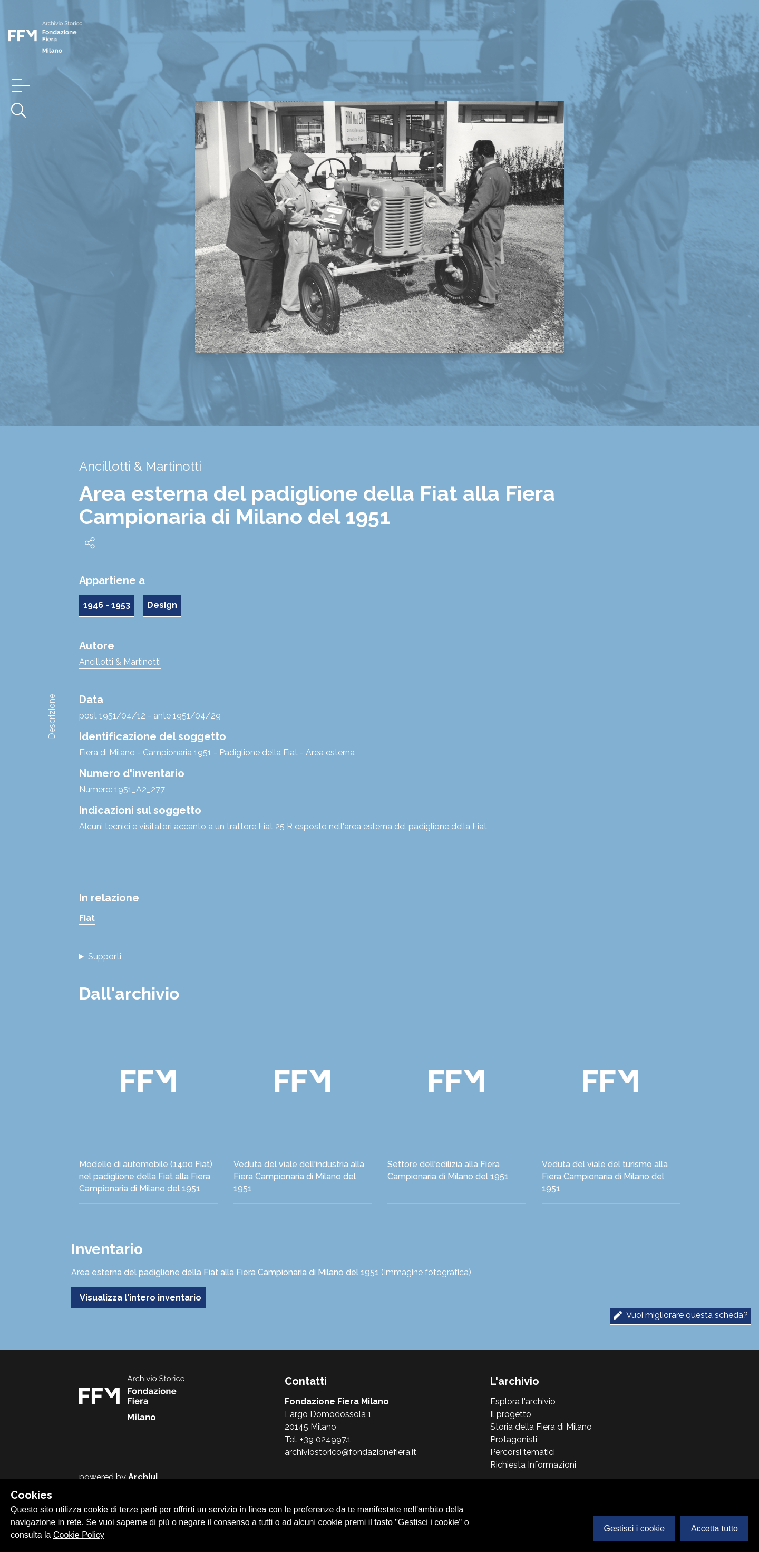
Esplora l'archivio (523, 1401)
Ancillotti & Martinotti (120, 662)
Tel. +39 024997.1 (318, 1439)
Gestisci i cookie (634, 1528)
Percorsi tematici (522, 1452)
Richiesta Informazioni (533, 1465)
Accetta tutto (714, 1528)
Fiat (87, 918)
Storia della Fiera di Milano (541, 1427)
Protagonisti (513, 1439)
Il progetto (510, 1414)
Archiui (143, 1477)
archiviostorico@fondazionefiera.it (350, 1452)
